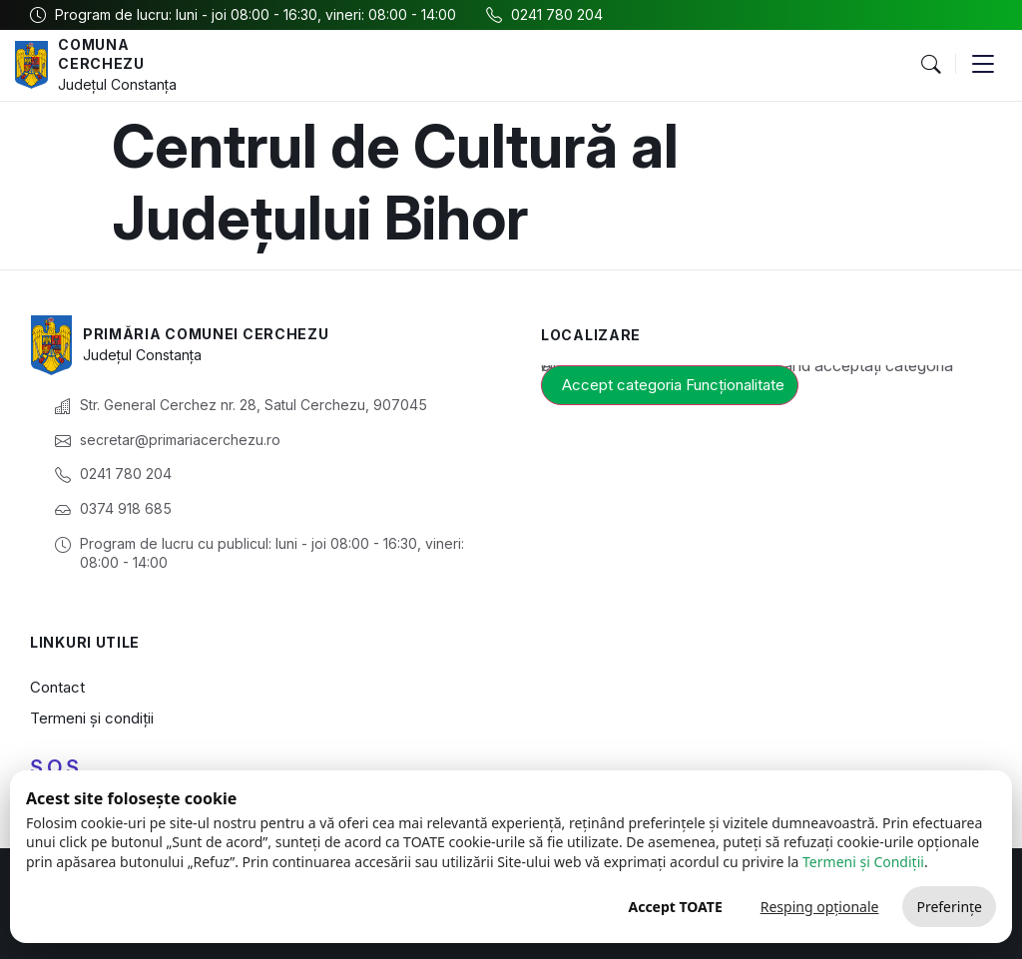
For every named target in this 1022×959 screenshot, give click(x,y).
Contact (57, 687)
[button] (930, 65)
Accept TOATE (675, 906)
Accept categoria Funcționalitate (673, 384)
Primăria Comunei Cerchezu (206, 333)
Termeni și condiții (92, 718)
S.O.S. (57, 767)
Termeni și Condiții (863, 861)
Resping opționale (820, 906)
